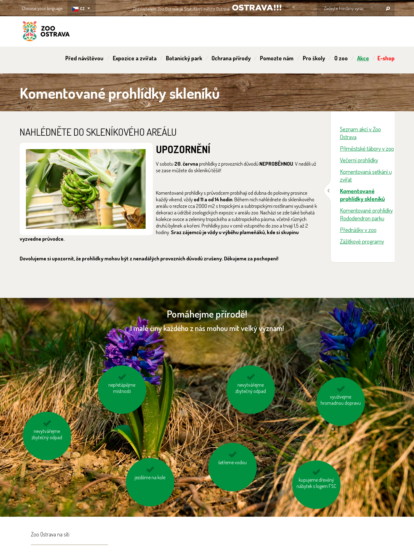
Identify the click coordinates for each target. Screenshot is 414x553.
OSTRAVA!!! (256, 8)
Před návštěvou (84, 58)
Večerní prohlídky (359, 160)
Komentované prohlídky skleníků (362, 195)
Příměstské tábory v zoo (367, 148)
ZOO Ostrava (46, 32)
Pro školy (314, 58)
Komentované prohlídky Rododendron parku (366, 214)
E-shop (386, 58)
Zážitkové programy (362, 241)
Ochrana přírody (231, 58)
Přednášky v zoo (358, 230)
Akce (363, 58)
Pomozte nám (276, 58)
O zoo (341, 58)
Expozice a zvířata (135, 58)
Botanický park (184, 58)
